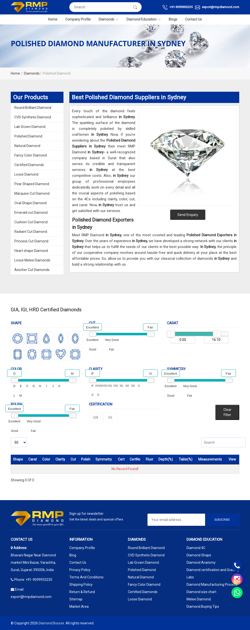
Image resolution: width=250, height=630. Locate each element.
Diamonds (109, 19)
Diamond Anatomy (201, 562)
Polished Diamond (28, 136)
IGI (110, 417)
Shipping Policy (81, 584)
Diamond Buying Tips (203, 606)
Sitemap (76, 599)
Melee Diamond (199, 599)
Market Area (79, 606)
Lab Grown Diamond (29, 127)
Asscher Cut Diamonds (32, 270)
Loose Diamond (26, 174)
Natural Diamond (27, 146)
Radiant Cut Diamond (30, 232)
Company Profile (78, 19)
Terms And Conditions (86, 577)
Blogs (173, 19)
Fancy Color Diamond (30, 155)
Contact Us (193, 19)
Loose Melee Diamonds (32, 260)
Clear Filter (227, 412)
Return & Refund (82, 592)
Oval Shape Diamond (30, 203)
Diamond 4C (196, 548)
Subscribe (222, 519)
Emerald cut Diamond (31, 212)
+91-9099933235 (178, 7)
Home (52, 19)
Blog (72, 555)
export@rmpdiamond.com (217, 7)
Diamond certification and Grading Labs (213, 573)
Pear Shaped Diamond (31, 184)
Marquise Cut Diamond (32, 193)
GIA (95, 417)
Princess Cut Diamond (31, 241)
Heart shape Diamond (31, 251)
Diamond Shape (199, 555)
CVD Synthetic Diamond (32, 117)
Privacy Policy (79, 570)
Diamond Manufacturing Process (212, 584)
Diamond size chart (201, 592)
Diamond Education (143, 19)
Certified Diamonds (29, 165)
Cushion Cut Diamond (31, 222)
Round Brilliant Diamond (32, 108)
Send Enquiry (187, 215)
